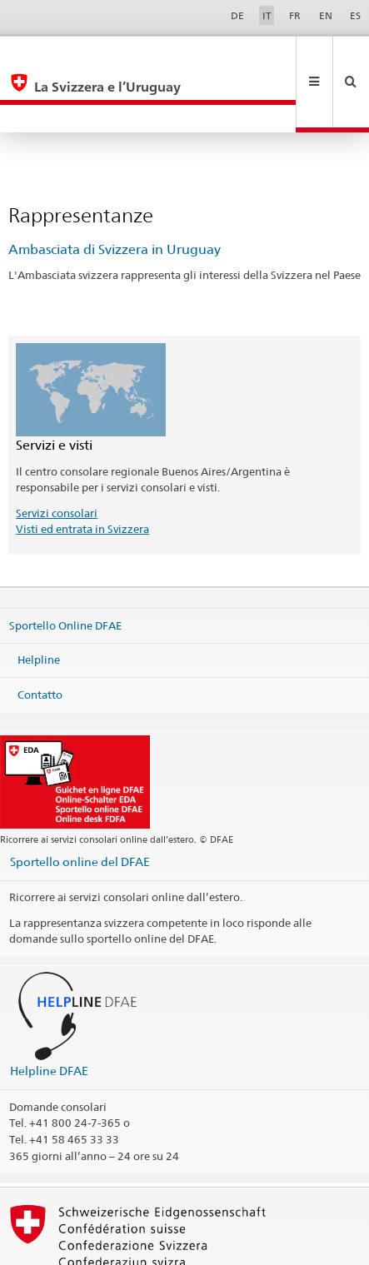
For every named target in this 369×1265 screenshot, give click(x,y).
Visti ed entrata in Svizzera (82, 473)
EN (325, 15)
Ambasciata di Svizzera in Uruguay (114, 194)
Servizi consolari (56, 457)
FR (295, 15)
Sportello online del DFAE (80, 806)
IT (267, 15)
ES (355, 15)
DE (237, 15)
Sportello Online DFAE (65, 568)
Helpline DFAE (49, 1015)
